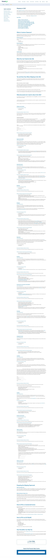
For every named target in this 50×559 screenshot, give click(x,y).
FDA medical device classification (22, 279)
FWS (45, 464)
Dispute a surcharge (6, 17)
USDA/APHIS (40, 222)
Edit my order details (7, 13)
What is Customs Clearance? (23, 19)
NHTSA (24, 167)
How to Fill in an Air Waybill (23, 26)
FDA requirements (23, 209)
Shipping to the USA (34, 15)
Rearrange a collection (7, 10)
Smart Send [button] (36, 1)
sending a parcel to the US (29, 531)
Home (3, 4)
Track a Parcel (32, 1)
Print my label (6, 18)
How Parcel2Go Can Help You (23, 28)
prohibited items (27, 72)
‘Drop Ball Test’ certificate (22, 269)
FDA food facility (24, 305)
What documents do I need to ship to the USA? (26, 23)
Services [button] (27, 1)
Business (19, 1)
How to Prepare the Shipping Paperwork (25, 24)
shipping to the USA (21, 10)
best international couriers (29, 533)
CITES (17, 143)
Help (40, 1)
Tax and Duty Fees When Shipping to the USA (26, 22)
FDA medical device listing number (22, 280)
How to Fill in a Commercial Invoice (24, 25)
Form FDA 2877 (42, 403)
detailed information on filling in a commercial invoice (35, 514)
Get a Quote (23, 1)
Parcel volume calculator (7, 14)
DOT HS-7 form (43, 172)
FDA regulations (33, 398)
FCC (44, 239)
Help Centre (7, 4)
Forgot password (6, 19)
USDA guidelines (36, 223)
